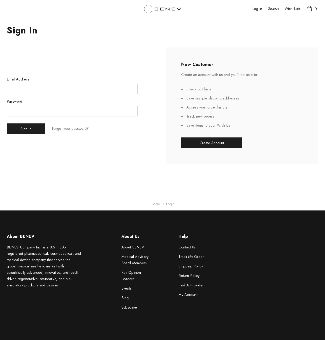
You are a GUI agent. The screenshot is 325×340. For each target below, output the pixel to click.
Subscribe (129, 307)
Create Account (212, 143)
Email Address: (18, 79)
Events (126, 288)
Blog (125, 297)
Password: (15, 101)
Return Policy (189, 275)
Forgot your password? (70, 128)
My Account (188, 294)
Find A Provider (191, 285)
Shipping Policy (191, 266)
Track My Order (191, 256)
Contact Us (187, 247)
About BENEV (132, 247)
